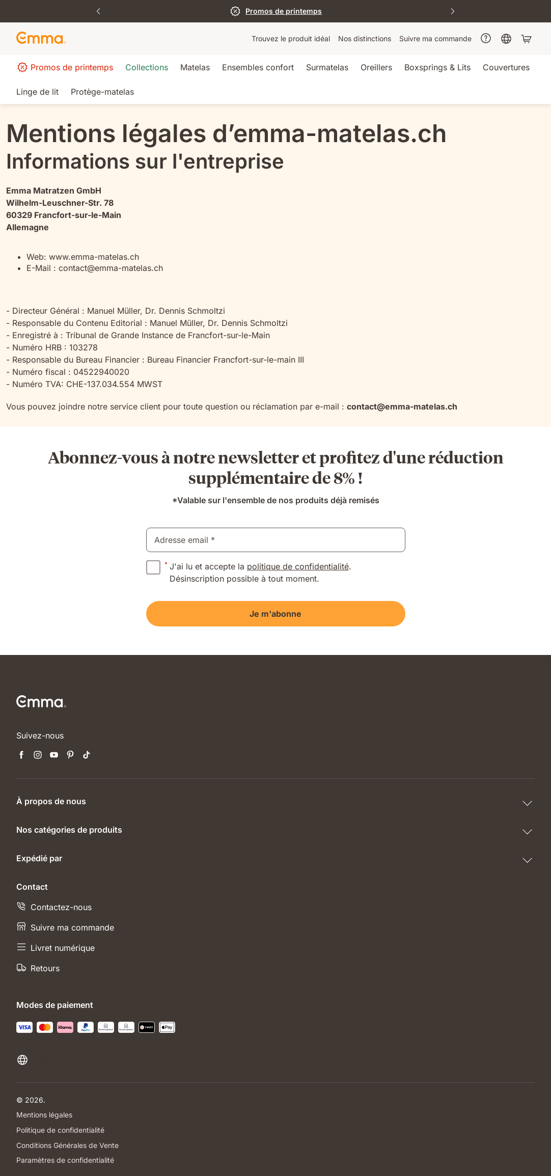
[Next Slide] (453, 11)
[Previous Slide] (98, 11)
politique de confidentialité (298, 566)
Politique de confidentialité (60, 1129)
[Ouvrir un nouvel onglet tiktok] (86, 756)
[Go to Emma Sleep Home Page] (41, 39)
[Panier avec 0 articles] (527, 39)
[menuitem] (291, 39)
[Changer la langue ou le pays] (35, 1060)
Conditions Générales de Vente (67, 1144)
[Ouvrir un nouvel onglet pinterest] (70, 756)
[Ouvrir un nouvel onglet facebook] (21, 756)
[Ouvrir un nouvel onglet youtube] (54, 756)
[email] (275, 540)
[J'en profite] (275, 11)
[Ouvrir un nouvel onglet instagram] (38, 756)
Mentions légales (44, 1114)
